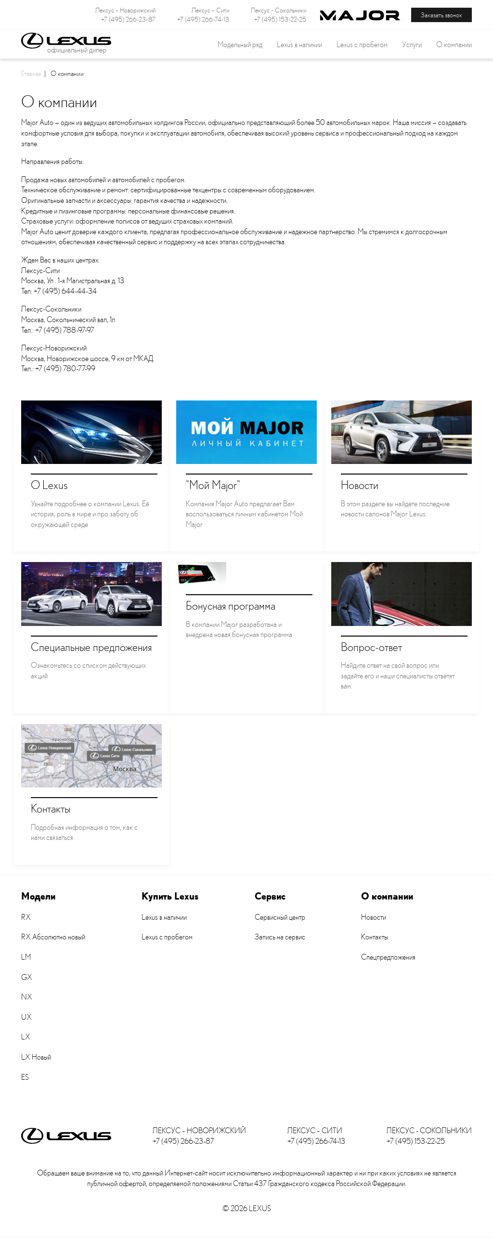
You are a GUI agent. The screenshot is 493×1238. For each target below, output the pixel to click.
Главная (31, 73)
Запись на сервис (280, 936)
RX (26, 917)
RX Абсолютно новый (53, 936)
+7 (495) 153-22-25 (280, 19)
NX (26, 996)
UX (26, 1017)
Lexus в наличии (164, 917)
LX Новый (36, 1056)
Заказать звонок (441, 14)
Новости (373, 917)
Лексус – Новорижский (125, 10)
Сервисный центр (280, 917)
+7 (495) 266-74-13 (203, 19)
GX (26, 977)
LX (25, 1036)
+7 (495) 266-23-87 (128, 19)
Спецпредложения (388, 956)
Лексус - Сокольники (278, 10)
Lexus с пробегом (362, 44)
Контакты (374, 936)
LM (26, 956)
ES (25, 1077)
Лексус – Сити (210, 10)
